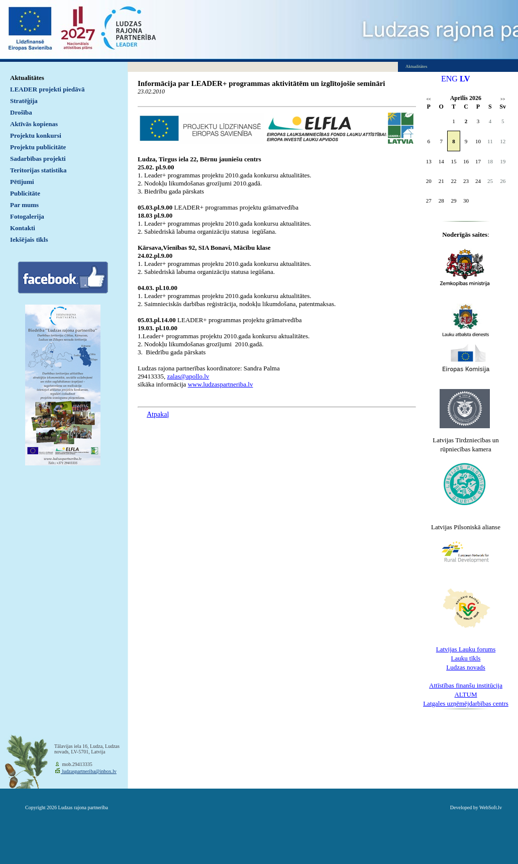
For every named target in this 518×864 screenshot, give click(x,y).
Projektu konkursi (35, 135)
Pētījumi (22, 181)
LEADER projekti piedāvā (47, 89)
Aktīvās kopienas (34, 124)
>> (502, 99)
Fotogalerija (27, 216)
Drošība (21, 112)
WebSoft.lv (490, 807)
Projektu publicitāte (38, 147)
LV (465, 78)
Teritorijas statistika (38, 170)
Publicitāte (25, 193)
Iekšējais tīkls (29, 239)
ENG (449, 78)
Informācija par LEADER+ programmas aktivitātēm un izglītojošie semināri (261, 83)
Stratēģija (24, 101)
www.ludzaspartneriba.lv (220, 384)
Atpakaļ (158, 414)
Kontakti (22, 228)
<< (429, 99)
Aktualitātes (27, 77)
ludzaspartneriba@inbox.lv (89, 771)
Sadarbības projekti (38, 158)
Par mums (24, 205)
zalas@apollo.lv (188, 376)
